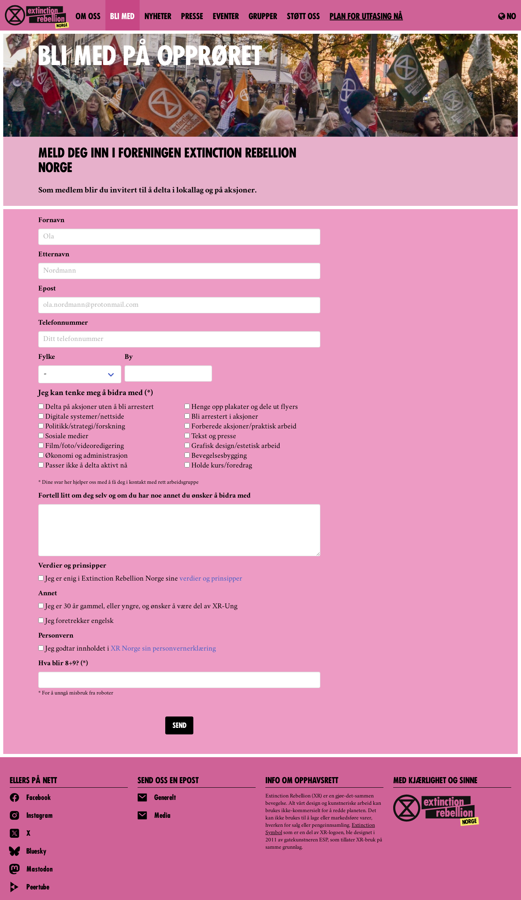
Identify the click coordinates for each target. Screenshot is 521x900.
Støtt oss (303, 17)
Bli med (122, 17)
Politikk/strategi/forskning (81, 426)
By (129, 357)
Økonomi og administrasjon (83, 455)
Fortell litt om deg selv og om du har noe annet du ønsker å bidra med (144, 496)
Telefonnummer (63, 323)
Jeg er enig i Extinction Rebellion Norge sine (140, 578)
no (507, 16)
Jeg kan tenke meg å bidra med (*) (95, 393)
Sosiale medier (63, 436)
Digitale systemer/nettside (81, 416)
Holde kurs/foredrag (218, 465)
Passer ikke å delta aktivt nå (82, 465)
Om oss (88, 17)
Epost (47, 289)
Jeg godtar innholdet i (127, 648)
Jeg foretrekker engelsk (76, 621)
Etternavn (53, 254)
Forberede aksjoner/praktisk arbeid (240, 426)
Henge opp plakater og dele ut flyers (241, 407)
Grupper (263, 17)
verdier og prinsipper (211, 579)
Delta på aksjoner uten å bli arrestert (96, 407)
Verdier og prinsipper (72, 566)
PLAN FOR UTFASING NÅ (366, 17)
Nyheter (157, 17)
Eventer (226, 17)
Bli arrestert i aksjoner (221, 416)
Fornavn (51, 220)
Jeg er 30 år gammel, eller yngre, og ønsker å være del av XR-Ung (137, 606)
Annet (47, 593)
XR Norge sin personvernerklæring (163, 649)
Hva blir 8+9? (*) (63, 663)
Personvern (55, 636)
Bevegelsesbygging (215, 455)
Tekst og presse (210, 436)
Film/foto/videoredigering (81, 446)
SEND (179, 726)
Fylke (46, 357)
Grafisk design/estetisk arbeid (232, 446)
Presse (192, 17)
